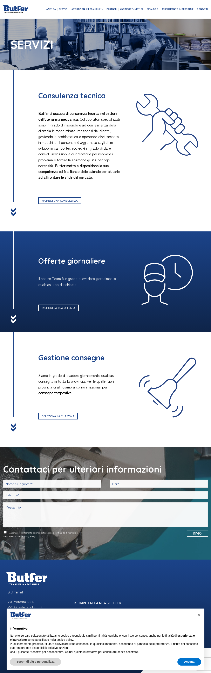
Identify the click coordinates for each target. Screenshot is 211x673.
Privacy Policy (28, 536)
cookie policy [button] (65, 639)
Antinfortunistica (131, 9)
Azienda (51, 9)
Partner (112, 9)
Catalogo (152, 9)
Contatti (202, 9)
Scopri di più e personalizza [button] (35, 661)
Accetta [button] (189, 661)
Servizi (63, 9)
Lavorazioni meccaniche (87, 9)
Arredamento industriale (178, 9)
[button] (199, 615)
